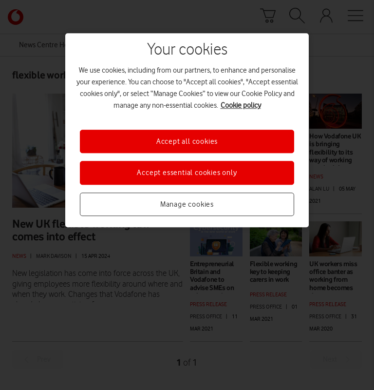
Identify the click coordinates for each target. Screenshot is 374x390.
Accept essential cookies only (187, 173)
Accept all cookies (187, 141)
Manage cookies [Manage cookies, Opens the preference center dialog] (187, 204)
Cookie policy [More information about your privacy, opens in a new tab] (241, 105)
